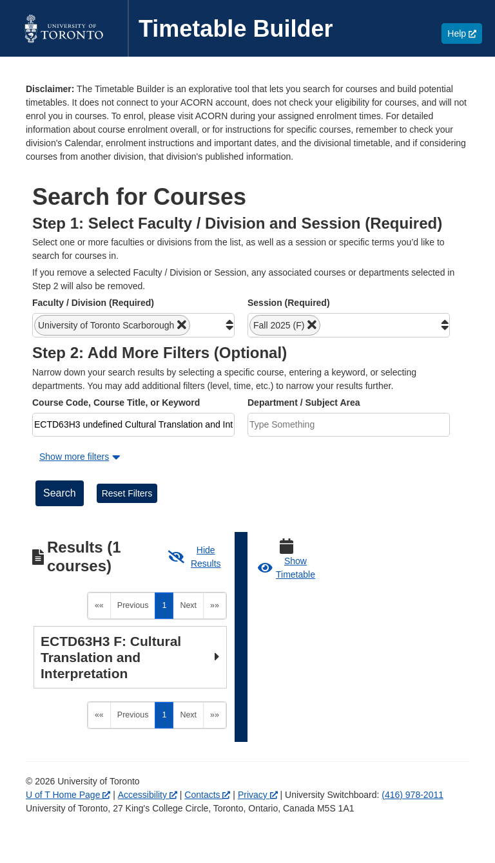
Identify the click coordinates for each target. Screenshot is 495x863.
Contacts (207, 760)
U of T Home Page (68, 760)
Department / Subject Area (304, 402)
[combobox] (133, 325)
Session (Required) (289, 303)
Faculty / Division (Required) (93, 303)
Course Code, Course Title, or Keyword (116, 402)
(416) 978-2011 (412, 760)
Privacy (258, 760)
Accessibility (147, 760)
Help (464, 33)
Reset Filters (127, 493)
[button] (112, 325)
